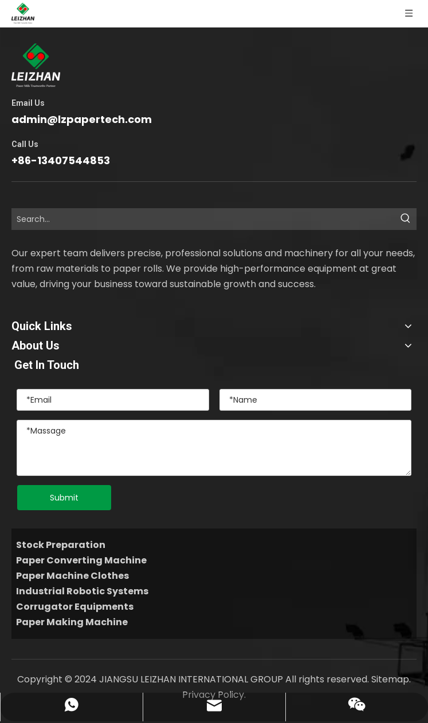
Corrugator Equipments (74, 606)
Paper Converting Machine (81, 560)
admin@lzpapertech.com (81, 119)
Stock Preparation (60, 544)
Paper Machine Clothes (72, 575)
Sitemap (390, 679)
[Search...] (203, 219)
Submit (64, 497)
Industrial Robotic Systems (82, 591)
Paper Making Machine (72, 622)
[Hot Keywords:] (405, 219)
